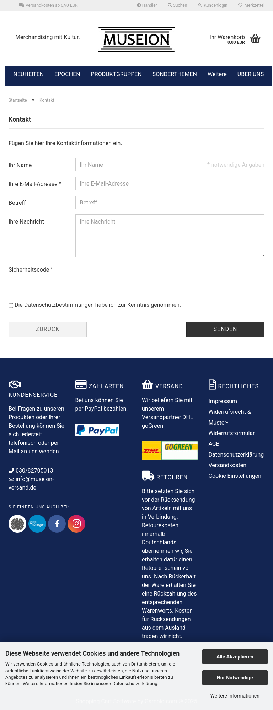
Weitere (217, 73)
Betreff (17, 202)
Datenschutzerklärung (134, 683)
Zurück (48, 329)
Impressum (223, 401)
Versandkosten (228, 465)
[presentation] (129, 276)
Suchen (177, 5)
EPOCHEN (67, 73)
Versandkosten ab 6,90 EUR (48, 5)
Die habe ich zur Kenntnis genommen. (98, 304)
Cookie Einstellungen (235, 476)
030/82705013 (31, 470)
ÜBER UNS (250, 74)
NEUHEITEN (29, 73)
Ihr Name (20, 165)
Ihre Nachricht (26, 221)
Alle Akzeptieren (234, 657)
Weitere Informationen (234, 696)
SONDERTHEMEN (174, 73)
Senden (225, 329)
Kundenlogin (212, 5)
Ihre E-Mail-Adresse (34, 184)
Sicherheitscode (29, 269)
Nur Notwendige (235, 677)
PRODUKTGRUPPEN (116, 73)
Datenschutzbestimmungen (59, 304)
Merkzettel (251, 5)
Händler (147, 5)
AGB (214, 444)
